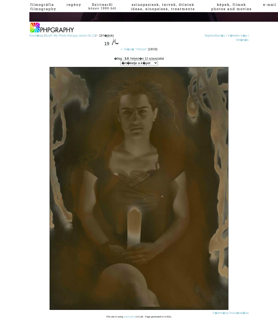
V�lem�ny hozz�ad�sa (230, 313)
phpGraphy (129, 316)
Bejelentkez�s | (216, 35)
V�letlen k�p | (238, 35)
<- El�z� (127, 49)
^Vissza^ (141, 49)
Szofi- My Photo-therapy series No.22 (70, 35)
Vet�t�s (242, 40)
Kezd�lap (36, 35)
